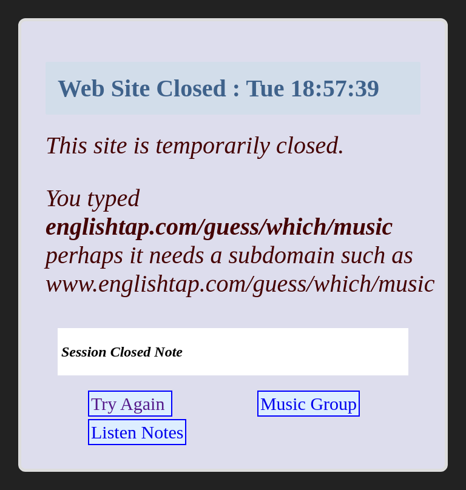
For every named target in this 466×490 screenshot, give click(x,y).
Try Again (130, 404)
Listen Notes (137, 432)
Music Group (308, 404)
